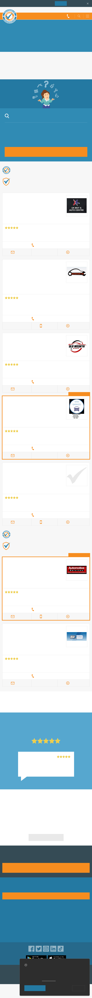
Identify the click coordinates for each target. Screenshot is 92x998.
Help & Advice (9, 922)
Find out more (61, 186)
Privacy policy (54, 917)
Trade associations (57, 912)
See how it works (46, 895)
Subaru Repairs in (23, 804)
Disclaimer (52, 926)
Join (60, 3)
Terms (50, 931)
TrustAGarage (9, 977)
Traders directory (56, 922)
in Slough (23, 706)
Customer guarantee (58, 936)
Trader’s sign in (82, 9)
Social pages (9, 936)
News (5, 931)
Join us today (46, 867)
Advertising (8, 917)
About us (7, 912)
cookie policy (49, 980)
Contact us (8, 926)
